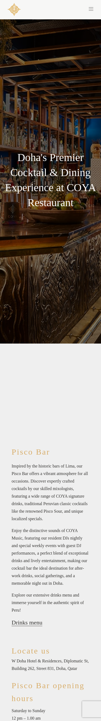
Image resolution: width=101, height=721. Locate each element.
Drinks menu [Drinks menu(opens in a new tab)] (27, 622)
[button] (72, 8)
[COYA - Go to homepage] (14, 9)
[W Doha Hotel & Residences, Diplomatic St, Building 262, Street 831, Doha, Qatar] (50, 664)
